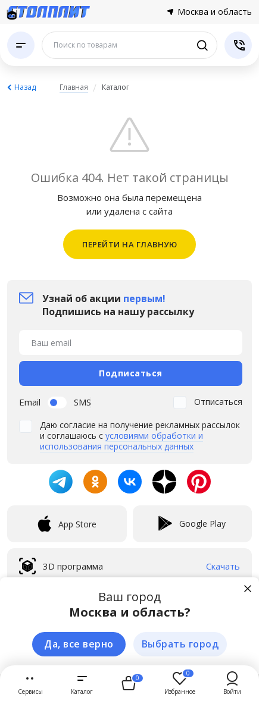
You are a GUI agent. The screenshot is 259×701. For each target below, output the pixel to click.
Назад (25, 87)
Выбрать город (180, 643)
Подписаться (131, 373)
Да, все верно (79, 643)
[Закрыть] (247, 588)
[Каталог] (21, 45)
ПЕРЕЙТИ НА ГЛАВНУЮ (129, 244)
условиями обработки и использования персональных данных (121, 441)
